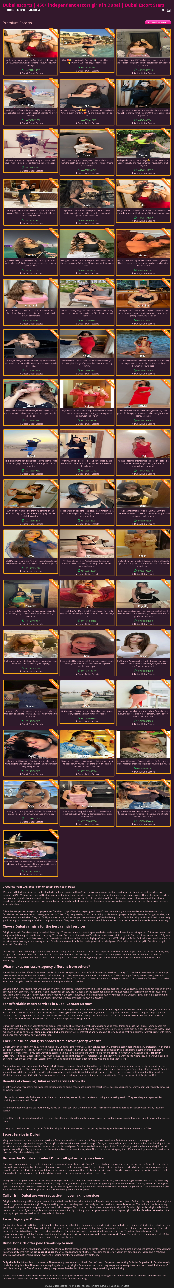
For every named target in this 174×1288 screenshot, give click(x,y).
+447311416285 (32, 70)
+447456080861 (145, 120)
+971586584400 (145, 821)
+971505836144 (32, 370)
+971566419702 (89, 470)
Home (10, 9)
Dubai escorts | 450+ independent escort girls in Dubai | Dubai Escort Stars (83, 5)
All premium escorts (158, 22)
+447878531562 (89, 170)
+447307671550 (32, 120)
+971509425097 (89, 520)
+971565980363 (32, 470)
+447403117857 (145, 170)
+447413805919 (145, 70)
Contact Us (34, 9)
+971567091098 (145, 420)
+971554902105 (89, 320)
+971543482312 (145, 320)
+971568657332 (89, 370)
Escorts (21, 9)
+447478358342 (32, 167)
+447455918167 (89, 67)
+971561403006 (89, 771)
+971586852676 (32, 520)
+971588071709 (145, 621)
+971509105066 (145, 370)
